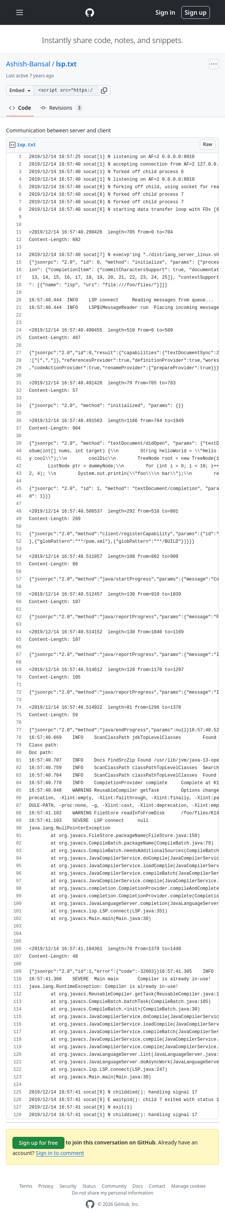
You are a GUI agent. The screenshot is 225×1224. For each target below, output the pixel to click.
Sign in (165, 12)
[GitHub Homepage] (90, 1204)
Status (89, 1186)
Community (114, 1186)
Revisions (61, 108)
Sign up (196, 12)
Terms (25, 1186)
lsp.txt (66, 63)
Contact (157, 1186)
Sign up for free (38, 1142)
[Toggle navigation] (19, 12)
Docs (138, 1186)
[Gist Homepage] (89, 12)
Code (20, 107)
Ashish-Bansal (28, 63)
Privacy (46, 1186)
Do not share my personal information (112, 1193)
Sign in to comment (60, 1152)
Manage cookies (188, 1186)
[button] (104, 90)
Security (68, 1186)
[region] (112, 636)
